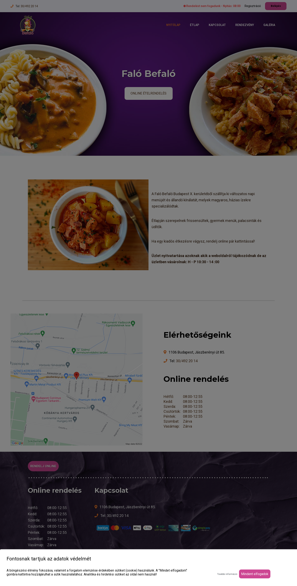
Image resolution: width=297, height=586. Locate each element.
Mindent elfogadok (254, 574)
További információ (227, 574)
